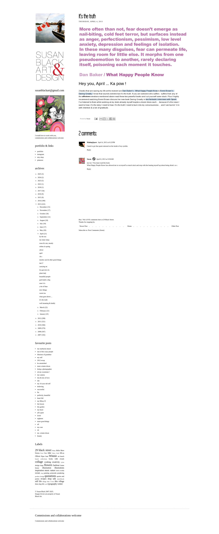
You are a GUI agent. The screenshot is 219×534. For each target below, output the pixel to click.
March (42, 307)
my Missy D (41, 401)
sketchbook (60, 479)
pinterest (40, 160)
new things (43, 290)
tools (46, 484)
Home (129, 226)
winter (60, 484)
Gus (45, 453)
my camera (41, 375)
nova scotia (60, 470)
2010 (40, 325)
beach (62, 456)
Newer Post (83, 226)
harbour (56, 465)
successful (40, 389)
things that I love (48, 481)
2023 (40, 181)
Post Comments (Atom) (96, 230)
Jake (49, 453)
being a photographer (44, 369)
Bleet (62, 450)
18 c (40, 257)
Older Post (175, 226)
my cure (40, 427)
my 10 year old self (43, 384)
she (38, 381)
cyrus (62, 462)
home (62, 465)
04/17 (41, 263)
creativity (56, 462)
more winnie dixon (43, 366)
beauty (39, 436)
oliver (41, 250)
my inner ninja (44, 240)
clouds (62, 459)
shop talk (52, 479)
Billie (58, 450)
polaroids (53, 473)
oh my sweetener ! (43, 372)
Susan (89, 119)
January (43, 314)
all (38, 424)
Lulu (57, 453)
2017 (40, 191)
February (43, 311)
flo (38, 392)
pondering (60, 473)
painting (46, 473)
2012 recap (41, 360)
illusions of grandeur (44, 354)
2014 (40, 201)
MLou (62, 453)
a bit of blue (43, 286)
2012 (40, 318)
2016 (40, 194)
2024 (40, 177)
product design (39, 476)
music (47, 470)
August (42, 220)
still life (38, 481)
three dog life (39, 484)
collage (39, 461)
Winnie (53, 455)
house (37, 468)
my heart (40, 410)
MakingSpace (92, 142)
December (43, 207)
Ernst (41, 453)
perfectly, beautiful (43, 395)
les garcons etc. (44, 270)
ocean (37, 473)
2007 (40, 335)
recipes (43, 479)
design (37, 465)
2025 (40, 174)
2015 (40, 197)
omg (42, 473)
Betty (54, 450)
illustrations (59, 468)
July (41, 224)
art (59, 456)
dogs (41, 465)
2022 (40, 184)
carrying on (43, 266)
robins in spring (44, 246)
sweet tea (42, 293)
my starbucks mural (44, 349)
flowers (48, 465)
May (41, 230)
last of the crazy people (45, 352)
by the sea (42, 237)
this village (59, 481)
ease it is (42, 283)
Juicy (53, 453)
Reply (89, 150)
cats (56, 459)
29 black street (43, 450)
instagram (40, 154)
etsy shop (40, 157)
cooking (47, 462)
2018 (40, 187)
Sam (46, 456)
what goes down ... (45, 297)
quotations (50, 475)
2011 (39, 321)
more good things (43, 421)
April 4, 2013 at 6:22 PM (106, 142)
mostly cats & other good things (50, 260)
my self (39, 357)
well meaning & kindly (47, 303)
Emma (37, 453)
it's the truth (43, 300)
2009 (40, 328)
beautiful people (44, 277)
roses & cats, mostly (46, 243)
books (51, 459)
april (40, 253)
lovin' (39, 416)
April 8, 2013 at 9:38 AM (105, 159)
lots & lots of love (43, 378)
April (42, 234)
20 (38, 430)
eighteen (40, 418)
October (43, 214)
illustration (46, 468)
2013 (40, 204)
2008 (40, 332)
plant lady (42, 273)
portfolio (40, 151)
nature (52, 470)
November (43, 210)
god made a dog (44, 280)
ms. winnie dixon (43, 433)
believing (40, 386)
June (41, 227)
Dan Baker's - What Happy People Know (140, 91)
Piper (43, 456)
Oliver (37, 456)
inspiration (39, 470)
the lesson (40, 404)
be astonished (42, 363)
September (43, 217)
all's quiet (40, 413)
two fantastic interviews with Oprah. (161, 99)
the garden (40, 407)
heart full (40, 398)
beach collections (41, 459)
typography (52, 484)
